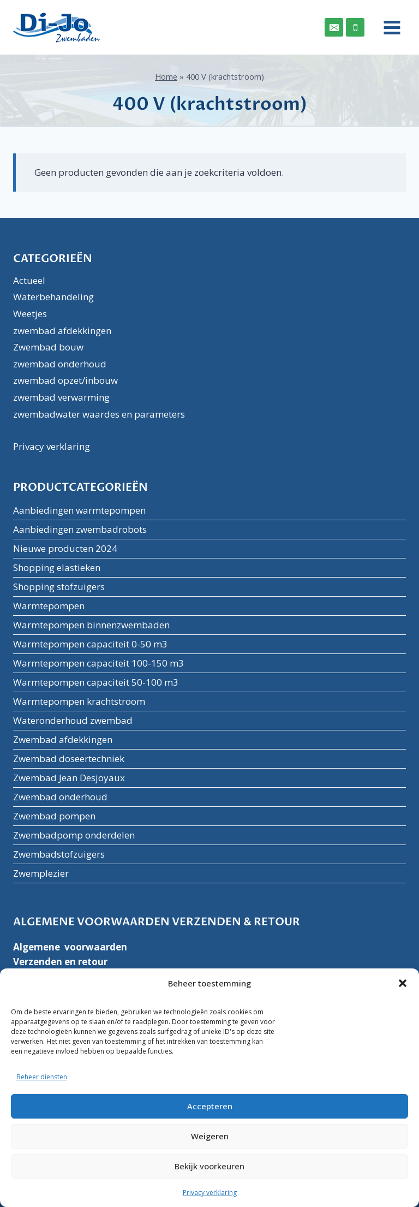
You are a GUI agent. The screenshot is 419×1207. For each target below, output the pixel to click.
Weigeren (210, 1136)
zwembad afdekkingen (62, 330)
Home (166, 77)
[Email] (334, 27)
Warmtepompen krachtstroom (79, 701)
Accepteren (209, 1106)
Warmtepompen (49, 605)
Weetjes (30, 313)
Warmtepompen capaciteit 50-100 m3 (95, 682)
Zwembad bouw (48, 347)
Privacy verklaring (210, 1192)
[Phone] (355, 27)
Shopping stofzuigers (59, 586)
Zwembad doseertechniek (68, 758)
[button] (402, 983)
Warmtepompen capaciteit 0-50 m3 (90, 644)
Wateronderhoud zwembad (73, 720)
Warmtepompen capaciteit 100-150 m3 (98, 663)
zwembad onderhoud (59, 364)
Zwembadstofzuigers (59, 854)
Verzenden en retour (60, 961)
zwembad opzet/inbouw (65, 380)
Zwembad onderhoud (60, 796)
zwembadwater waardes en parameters (99, 414)
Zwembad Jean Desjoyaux (69, 777)
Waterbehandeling (53, 296)
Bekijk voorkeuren (209, 1166)
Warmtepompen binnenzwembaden (91, 625)
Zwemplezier (41, 873)
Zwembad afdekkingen (62, 739)
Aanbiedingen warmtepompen (79, 510)
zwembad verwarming (61, 397)
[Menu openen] (388, 27)
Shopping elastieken (56, 567)
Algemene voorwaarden (70, 947)
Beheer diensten (41, 1076)
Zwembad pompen (54, 816)
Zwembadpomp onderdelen (74, 835)
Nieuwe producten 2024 (65, 548)
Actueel (29, 280)
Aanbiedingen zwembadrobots (80, 529)
